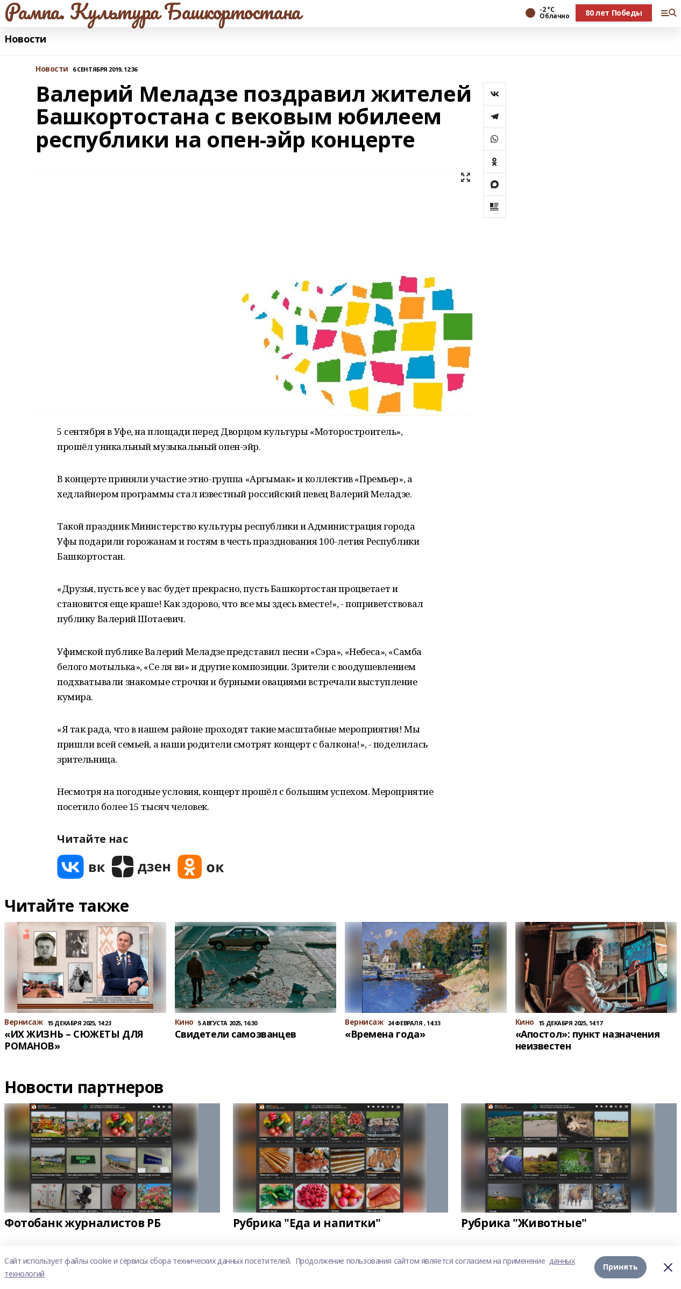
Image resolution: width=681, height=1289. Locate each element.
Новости (25, 39)
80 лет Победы (613, 13)
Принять (620, 1267)
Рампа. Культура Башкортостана (152, 11)
